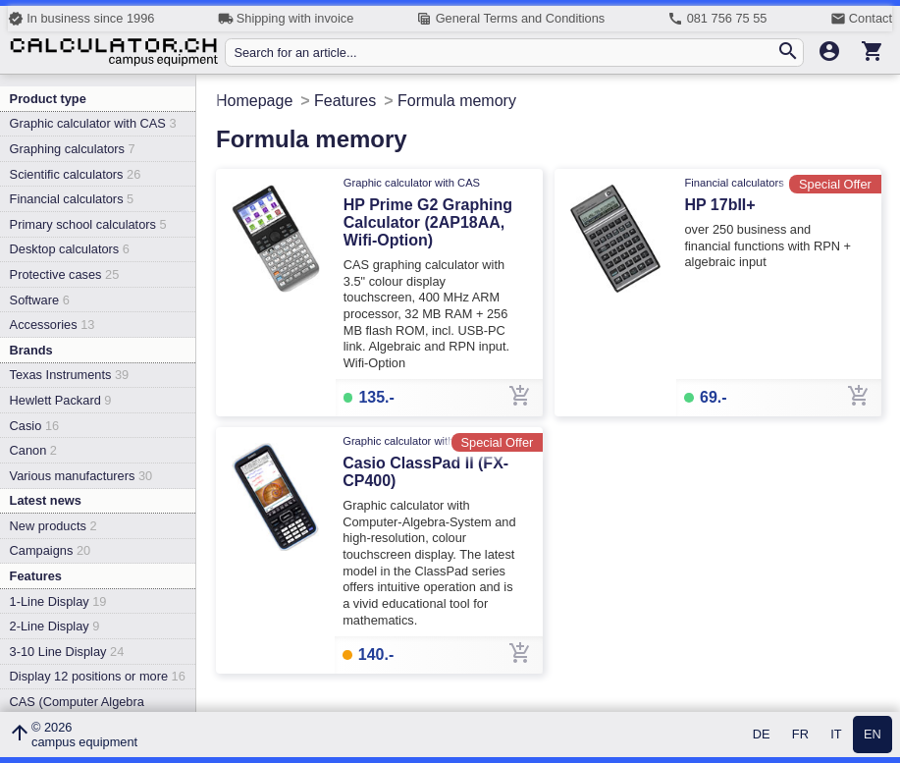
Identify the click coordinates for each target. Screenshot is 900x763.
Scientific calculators (75, 174)
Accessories (52, 324)
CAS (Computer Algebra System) (77, 709)
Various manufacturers (81, 475)
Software (40, 300)
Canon (33, 450)
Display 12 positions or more (97, 676)
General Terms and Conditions (510, 19)
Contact (861, 19)
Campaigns (50, 550)
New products (53, 525)
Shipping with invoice (286, 19)
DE (761, 735)
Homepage (254, 100)
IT (835, 735)
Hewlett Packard (61, 400)
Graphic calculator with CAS (93, 123)
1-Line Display (58, 601)
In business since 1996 (81, 19)
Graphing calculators (72, 148)
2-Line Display (55, 626)
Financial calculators (72, 198)
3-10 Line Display (67, 651)
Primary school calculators (88, 224)
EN (872, 735)
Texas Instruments (70, 374)
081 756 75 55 (717, 19)
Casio (35, 425)
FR (800, 735)
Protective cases (65, 274)
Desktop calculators (70, 249)
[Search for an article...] (504, 52)
